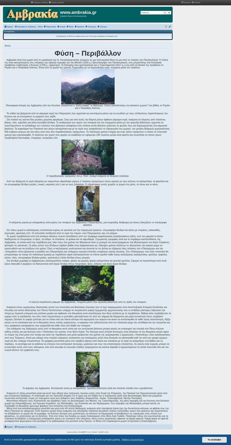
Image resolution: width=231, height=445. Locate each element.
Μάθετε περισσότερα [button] (133, 439)
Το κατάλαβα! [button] (214, 440)
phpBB (83, 432)
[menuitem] (56, 2)
